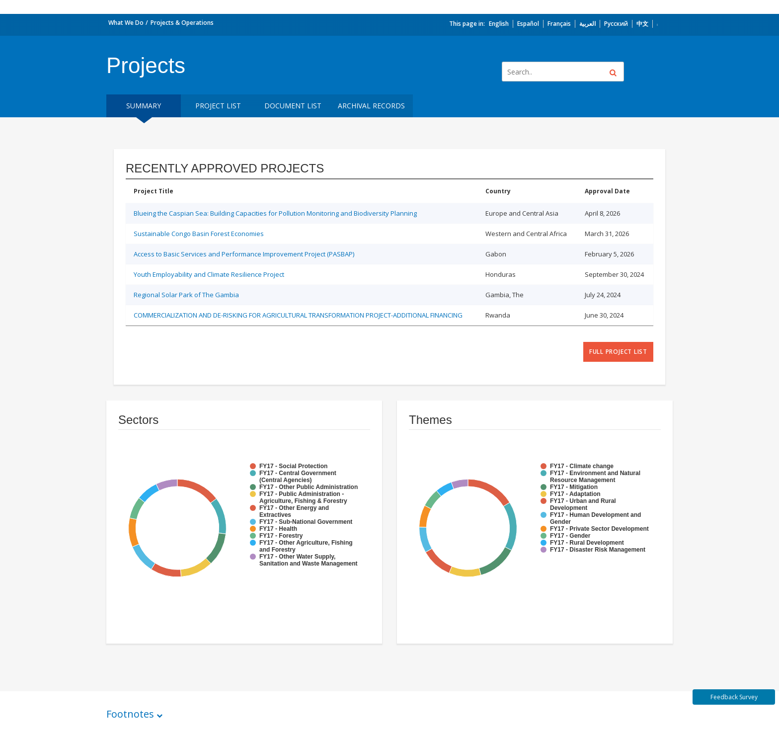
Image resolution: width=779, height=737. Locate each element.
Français (559, 23)
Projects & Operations (182, 22)
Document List (292, 105)
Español (528, 23)
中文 (642, 23)
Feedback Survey (734, 697)
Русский (616, 23)
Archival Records (371, 105)
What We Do (126, 22)
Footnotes (130, 714)
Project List (218, 105)
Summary (143, 105)
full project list (618, 351)
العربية (587, 23)
